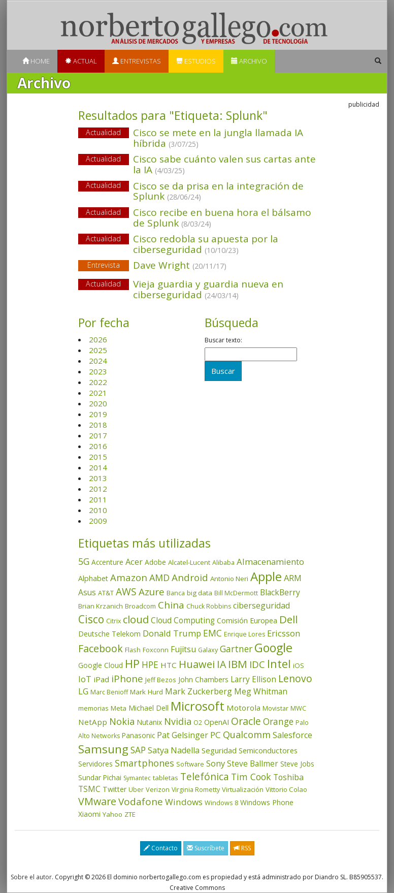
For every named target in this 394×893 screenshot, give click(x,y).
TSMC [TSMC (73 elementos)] (89, 788)
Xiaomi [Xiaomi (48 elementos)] (89, 814)
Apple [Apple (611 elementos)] (266, 576)
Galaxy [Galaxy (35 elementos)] (208, 649)
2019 (98, 414)
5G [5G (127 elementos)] (83, 561)
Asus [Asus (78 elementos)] (87, 592)
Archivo (249, 61)
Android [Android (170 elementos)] (190, 577)
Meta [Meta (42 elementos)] (118, 708)
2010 (98, 510)
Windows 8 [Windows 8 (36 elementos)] (221, 802)
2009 (98, 521)
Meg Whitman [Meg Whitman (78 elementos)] (260, 691)
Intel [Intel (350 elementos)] (279, 663)
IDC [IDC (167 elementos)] (257, 664)
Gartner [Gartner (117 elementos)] (236, 649)
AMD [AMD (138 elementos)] (159, 577)
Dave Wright (197, 266)
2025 (98, 350)
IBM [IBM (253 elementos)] (237, 664)
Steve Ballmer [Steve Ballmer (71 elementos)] (252, 763)
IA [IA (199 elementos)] (221, 664)
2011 (98, 499)
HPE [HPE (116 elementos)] (150, 664)
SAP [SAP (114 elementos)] (138, 750)
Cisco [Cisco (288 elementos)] (91, 619)
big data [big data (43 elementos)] (199, 592)
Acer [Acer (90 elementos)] (134, 561)
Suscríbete (205, 848)
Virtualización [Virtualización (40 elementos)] (243, 789)
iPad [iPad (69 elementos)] (101, 679)
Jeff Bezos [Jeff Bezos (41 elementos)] (160, 679)
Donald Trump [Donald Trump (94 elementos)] (172, 633)
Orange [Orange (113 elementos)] (278, 721)
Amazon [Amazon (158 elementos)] (128, 577)
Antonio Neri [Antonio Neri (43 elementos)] (229, 578)
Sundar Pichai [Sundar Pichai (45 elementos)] (99, 777)
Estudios (196, 61)
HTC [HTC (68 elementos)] (168, 665)
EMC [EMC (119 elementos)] (212, 633)
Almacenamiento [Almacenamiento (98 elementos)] (270, 561)
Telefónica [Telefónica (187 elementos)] (204, 776)
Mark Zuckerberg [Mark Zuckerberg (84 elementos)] (198, 691)
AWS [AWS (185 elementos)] (126, 591)
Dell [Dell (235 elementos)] (288, 619)
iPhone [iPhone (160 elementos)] (127, 678)
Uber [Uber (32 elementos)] (136, 789)
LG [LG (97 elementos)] (83, 691)
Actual (81, 61)
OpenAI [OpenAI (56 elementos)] (216, 722)
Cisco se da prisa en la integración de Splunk (218, 191)
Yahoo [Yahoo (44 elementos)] (112, 814)
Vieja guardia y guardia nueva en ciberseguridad (208, 289)
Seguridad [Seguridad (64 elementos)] (219, 750)
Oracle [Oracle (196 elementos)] (246, 721)
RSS (242, 848)
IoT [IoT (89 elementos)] (84, 679)
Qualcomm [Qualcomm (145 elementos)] (247, 734)
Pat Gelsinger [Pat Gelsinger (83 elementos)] (182, 735)
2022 (98, 382)
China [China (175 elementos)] (171, 605)
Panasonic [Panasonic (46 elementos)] (138, 735)
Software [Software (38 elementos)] (190, 764)
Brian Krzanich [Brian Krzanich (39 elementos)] (100, 606)
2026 (98, 339)
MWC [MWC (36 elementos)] (298, 708)
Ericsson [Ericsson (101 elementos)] (283, 633)
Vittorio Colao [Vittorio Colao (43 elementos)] (286, 789)
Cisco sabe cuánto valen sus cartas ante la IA (224, 164)
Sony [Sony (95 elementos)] (215, 763)
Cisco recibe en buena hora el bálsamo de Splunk (222, 218)
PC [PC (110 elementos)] (215, 735)
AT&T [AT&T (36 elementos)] (106, 592)
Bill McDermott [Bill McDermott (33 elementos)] (236, 593)
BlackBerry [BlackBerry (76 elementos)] (280, 592)
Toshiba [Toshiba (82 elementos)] (288, 777)
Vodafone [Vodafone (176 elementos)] (140, 801)
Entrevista (103, 265)
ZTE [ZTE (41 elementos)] (130, 814)
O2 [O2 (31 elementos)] (197, 722)
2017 (98, 435)
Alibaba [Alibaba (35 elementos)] (223, 562)
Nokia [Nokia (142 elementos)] (122, 721)
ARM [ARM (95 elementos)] (293, 578)
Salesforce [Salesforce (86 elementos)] (292, 735)
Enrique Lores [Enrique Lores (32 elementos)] (244, 634)
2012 (98, 489)
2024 (98, 361)
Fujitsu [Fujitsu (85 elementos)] (183, 649)
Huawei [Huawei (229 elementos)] (197, 664)
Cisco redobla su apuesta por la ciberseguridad (205, 244)
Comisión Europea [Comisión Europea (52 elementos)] (247, 620)
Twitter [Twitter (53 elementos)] (114, 789)
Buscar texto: (223, 340)
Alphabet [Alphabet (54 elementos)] (93, 578)
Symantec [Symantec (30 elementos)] (137, 778)
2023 (98, 371)
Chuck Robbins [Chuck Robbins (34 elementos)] (208, 606)
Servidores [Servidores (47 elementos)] (95, 764)
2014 (98, 467)
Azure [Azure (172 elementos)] (152, 591)
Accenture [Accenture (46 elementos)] (107, 562)
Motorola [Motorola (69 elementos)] (243, 708)
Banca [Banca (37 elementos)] (176, 592)
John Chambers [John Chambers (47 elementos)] (203, 679)
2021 (98, 393)
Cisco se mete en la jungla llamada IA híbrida (218, 138)
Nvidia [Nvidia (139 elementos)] (177, 721)
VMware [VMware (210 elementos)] (97, 801)
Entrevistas (136, 61)
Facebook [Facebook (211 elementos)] (100, 648)
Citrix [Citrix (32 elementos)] (113, 621)
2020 (98, 403)
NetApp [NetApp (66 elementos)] (92, 722)
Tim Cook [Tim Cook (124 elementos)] (251, 777)
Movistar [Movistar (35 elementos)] (275, 708)
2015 (98, 457)
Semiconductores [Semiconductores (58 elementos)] (268, 750)
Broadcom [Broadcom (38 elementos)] (140, 606)
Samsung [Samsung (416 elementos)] (103, 749)
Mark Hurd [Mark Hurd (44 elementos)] (146, 691)
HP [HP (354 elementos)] (132, 663)
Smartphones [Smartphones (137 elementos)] (144, 763)
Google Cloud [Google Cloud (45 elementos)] (100, 665)
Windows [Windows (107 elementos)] (184, 802)
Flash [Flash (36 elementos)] (133, 649)
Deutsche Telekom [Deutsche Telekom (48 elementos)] (109, 634)
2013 (98, 478)
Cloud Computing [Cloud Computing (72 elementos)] (183, 620)
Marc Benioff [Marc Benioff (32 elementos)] (109, 692)
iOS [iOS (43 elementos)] (298, 665)
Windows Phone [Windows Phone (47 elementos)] (266, 802)
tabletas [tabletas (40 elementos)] (165, 777)
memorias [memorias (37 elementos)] (93, 708)
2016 (98, 446)
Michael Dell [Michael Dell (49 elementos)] (148, 708)
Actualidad (103, 132)
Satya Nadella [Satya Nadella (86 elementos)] (174, 750)
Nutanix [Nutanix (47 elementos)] (149, 722)
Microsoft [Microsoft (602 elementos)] (197, 705)
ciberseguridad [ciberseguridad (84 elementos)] (261, 605)
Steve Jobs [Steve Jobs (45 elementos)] (297, 764)
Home (36, 61)
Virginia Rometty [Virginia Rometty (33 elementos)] (196, 789)
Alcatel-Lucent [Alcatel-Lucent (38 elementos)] (189, 562)
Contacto (161, 848)
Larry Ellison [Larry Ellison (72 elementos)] (253, 679)
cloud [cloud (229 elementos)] (136, 619)
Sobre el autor (31, 877)
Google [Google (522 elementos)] (273, 648)
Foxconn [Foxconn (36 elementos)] (156, 649)
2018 (98, 425)
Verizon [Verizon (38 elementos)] (158, 789)
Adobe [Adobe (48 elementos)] (155, 562)
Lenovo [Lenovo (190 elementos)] (295, 678)
